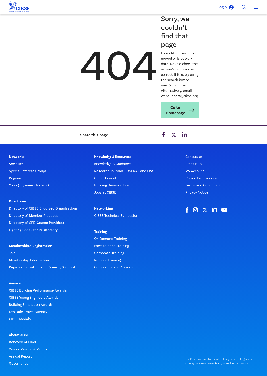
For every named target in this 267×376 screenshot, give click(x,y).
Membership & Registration (30, 246)
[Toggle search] (244, 7)
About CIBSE (19, 335)
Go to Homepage (175, 110)
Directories (18, 201)
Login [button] (225, 7)
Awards (15, 283)
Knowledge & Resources (112, 157)
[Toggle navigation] (256, 7)
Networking (103, 208)
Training (100, 231)
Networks (17, 157)
